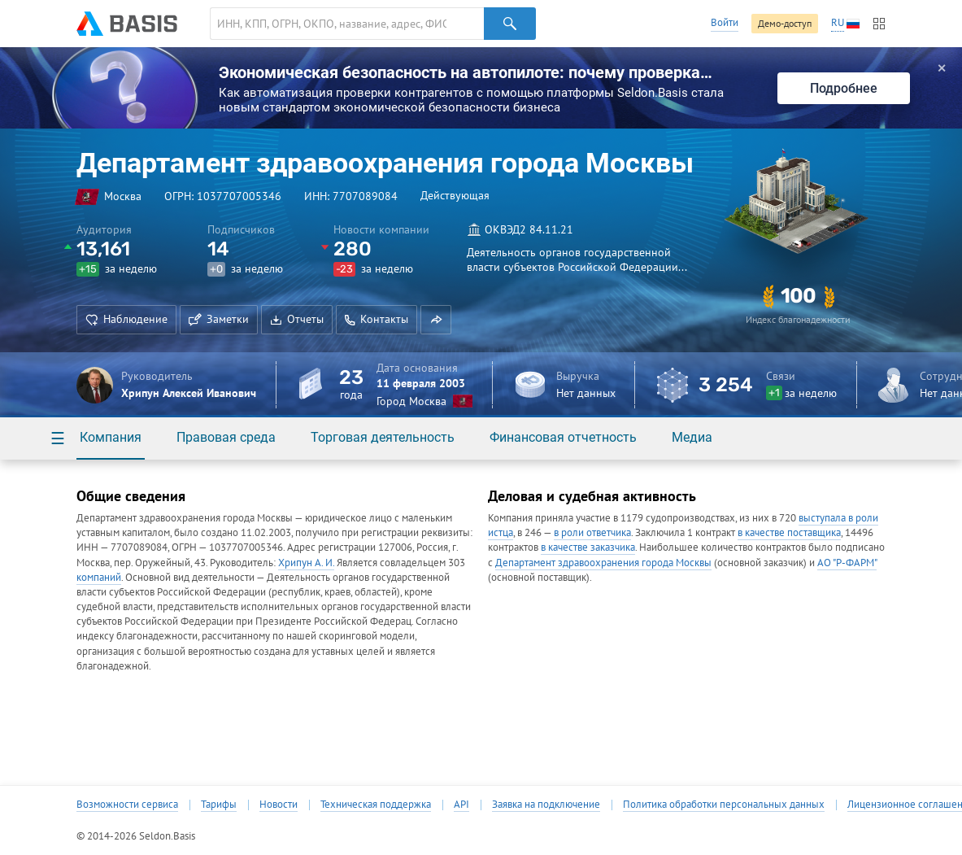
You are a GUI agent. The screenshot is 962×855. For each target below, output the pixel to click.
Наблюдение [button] (126, 319)
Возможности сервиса (127, 804)
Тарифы (219, 804)
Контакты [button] (376, 319)
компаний (98, 577)
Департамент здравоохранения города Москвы (603, 562)
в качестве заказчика (588, 547)
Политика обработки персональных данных (724, 804)
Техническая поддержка (375, 804)
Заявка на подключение (546, 804)
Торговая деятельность (383, 437)
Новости (278, 804)
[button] (435, 319)
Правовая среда (226, 437)
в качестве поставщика (789, 532)
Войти (724, 22)
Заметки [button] (219, 319)
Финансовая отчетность (563, 437)
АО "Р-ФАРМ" (847, 562)
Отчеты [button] (297, 319)
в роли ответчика (592, 532)
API (461, 804)
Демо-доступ (785, 23)
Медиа (692, 437)
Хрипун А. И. (306, 562)
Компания (110, 437)
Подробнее (843, 88)
